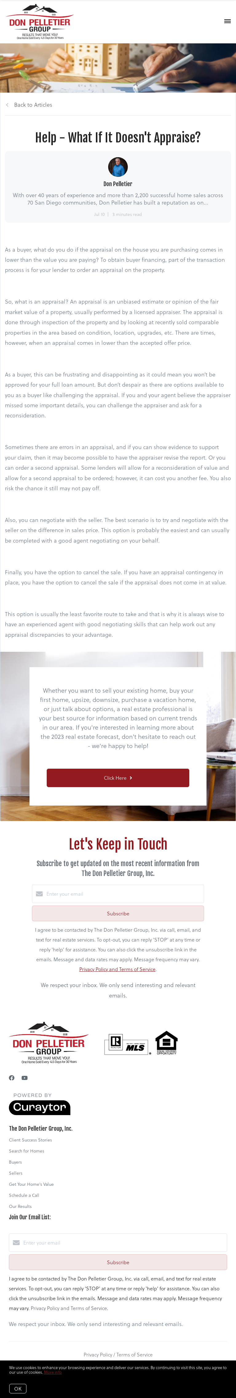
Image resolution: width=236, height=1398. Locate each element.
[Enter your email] (124, 894)
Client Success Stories (30, 1140)
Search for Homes (26, 1151)
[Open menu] (227, 21)
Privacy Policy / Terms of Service (118, 1354)
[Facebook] (11, 1077)
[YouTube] (25, 1077)
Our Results (20, 1206)
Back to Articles (33, 104)
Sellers (15, 1173)
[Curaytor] (39, 1113)
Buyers (15, 1162)
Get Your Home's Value (31, 1184)
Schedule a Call (24, 1195)
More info (53, 1372)
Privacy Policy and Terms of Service (117, 969)
